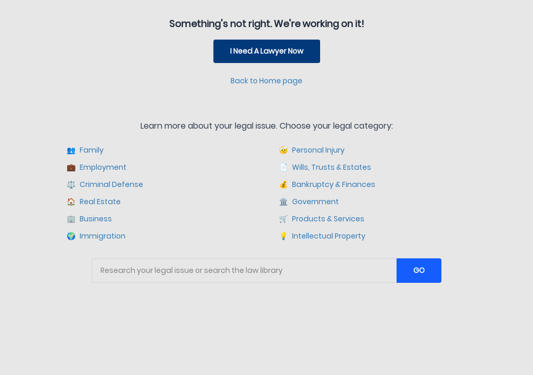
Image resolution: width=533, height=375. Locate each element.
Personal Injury (312, 150)
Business (89, 219)
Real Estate (94, 201)
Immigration (96, 236)
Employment (96, 167)
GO (419, 270)
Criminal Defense (105, 184)
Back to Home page (266, 81)
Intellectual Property (322, 236)
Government (309, 201)
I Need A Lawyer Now (266, 51)
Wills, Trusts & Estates (325, 167)
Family (85, 150)
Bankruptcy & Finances (327, 184)
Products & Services (321, 219)
